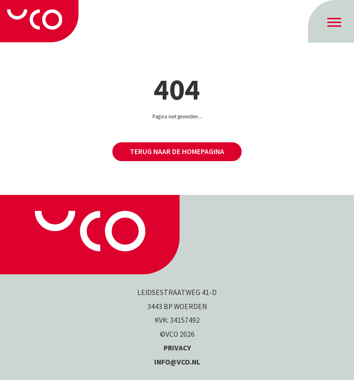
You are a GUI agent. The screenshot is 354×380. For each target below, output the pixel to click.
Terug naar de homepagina (177, 151)
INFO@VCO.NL (177, 361)
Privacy (177, 347)
